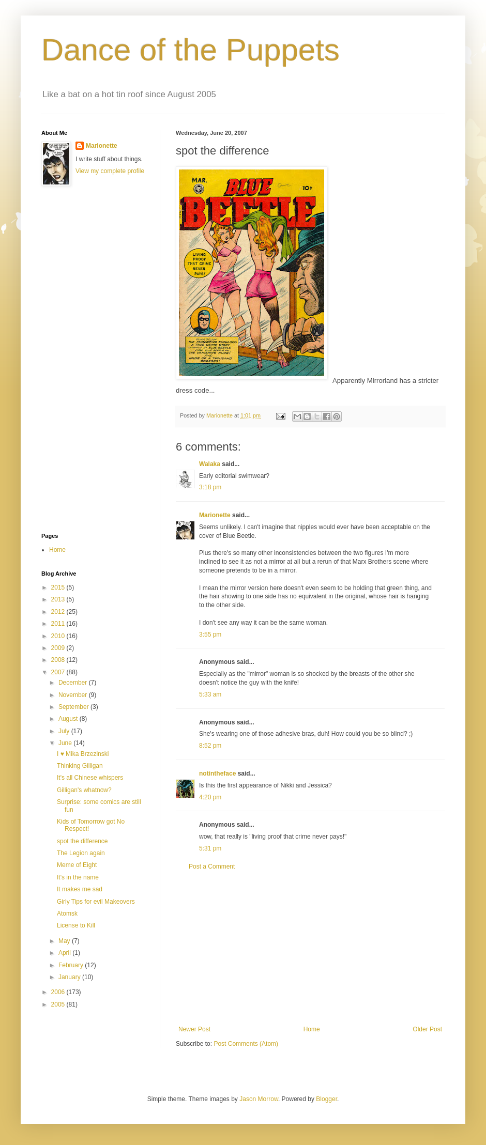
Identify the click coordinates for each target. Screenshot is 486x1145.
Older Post (427, 1029)
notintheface (217, 773)
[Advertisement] (310, 948)
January (70, 977)
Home (311, 1029)
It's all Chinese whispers (90, 777)
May (65, 941)
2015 (59, 587)
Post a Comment (212, 866)
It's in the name (78, 877)
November (73, 695)
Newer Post (194, 1029)
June (65, 743)
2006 (59, 992)
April (65, 952)
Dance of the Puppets (190, 50)
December (73, 682)
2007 (59, 672)
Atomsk (67, 913)
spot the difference (82, 841)
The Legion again (81, 853)
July (64, 731)
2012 (59, 611)
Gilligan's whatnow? (84, 790)
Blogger (326, 1099)
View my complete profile (109, 171)
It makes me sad (79, 889)
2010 (59, 636)
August (69, 718)
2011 (59, 623)
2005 (59, 1004)
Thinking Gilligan (80, 765)
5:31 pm (210, 848)
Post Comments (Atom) (246, 1043)
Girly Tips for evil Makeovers (96, 901)
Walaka (209, 464)
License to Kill (76, 925)
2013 (59, 599)
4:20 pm (210, 797)
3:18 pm (210, 487)
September (74, 706)
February (71, 965)
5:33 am (210, 694)
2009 (59, 648)
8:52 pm (210, 745)
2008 (59, 659)
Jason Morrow (258, 1099)
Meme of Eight (77, 865)
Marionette (215, 515)
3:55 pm (210, 634)
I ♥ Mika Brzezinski (83, 753)
